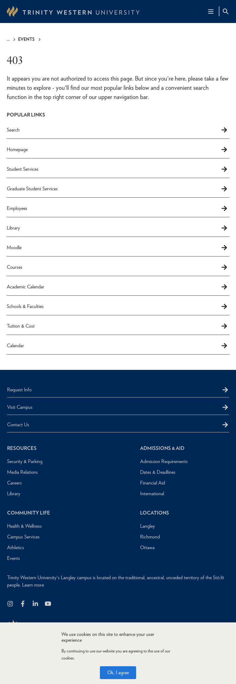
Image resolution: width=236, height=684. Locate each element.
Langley (147, 526)
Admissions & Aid (162, 448)
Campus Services (23, 537)
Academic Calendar (117, 287)
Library (117, 228)
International (152, 493)
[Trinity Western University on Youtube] (48, 604)
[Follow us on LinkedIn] (35, 604)
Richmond (150, 537)
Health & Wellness (24, 526)
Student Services (117, 169)
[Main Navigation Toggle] (210, 11)
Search (117, 130)
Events (26, 39)
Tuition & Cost (117, 326)
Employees (117, 208)
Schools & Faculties (117, 306)
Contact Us (18, 425)
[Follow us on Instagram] (10, 604)
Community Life (28, 513)
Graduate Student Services (117, 188)
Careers (14, 483)
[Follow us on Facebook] (23, 604)
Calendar (117, 345)
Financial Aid (152, 483)
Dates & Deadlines (157, 472)
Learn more (33, 585)
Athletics (15, 547)
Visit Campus (20, 407)
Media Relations (22, 472)
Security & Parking (24, 461)
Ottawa (147, 547)
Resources (22, 448)
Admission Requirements (164, 461)
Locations (154, 513)
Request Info (19, 390)
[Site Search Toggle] (225, 11)
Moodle (117, 247)
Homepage (117, 149)
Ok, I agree (118, 673)
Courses (117, 267)
